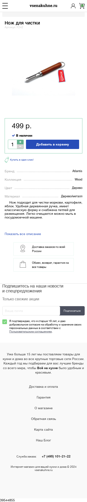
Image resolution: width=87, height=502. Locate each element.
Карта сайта (43, 429)
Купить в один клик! (19, 160)
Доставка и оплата (43, 386)
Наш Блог (43, 440)
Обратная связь (43, 419)
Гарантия (44, 397)
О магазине (44, 408)
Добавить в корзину (52, 144)
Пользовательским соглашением (30, 331)
